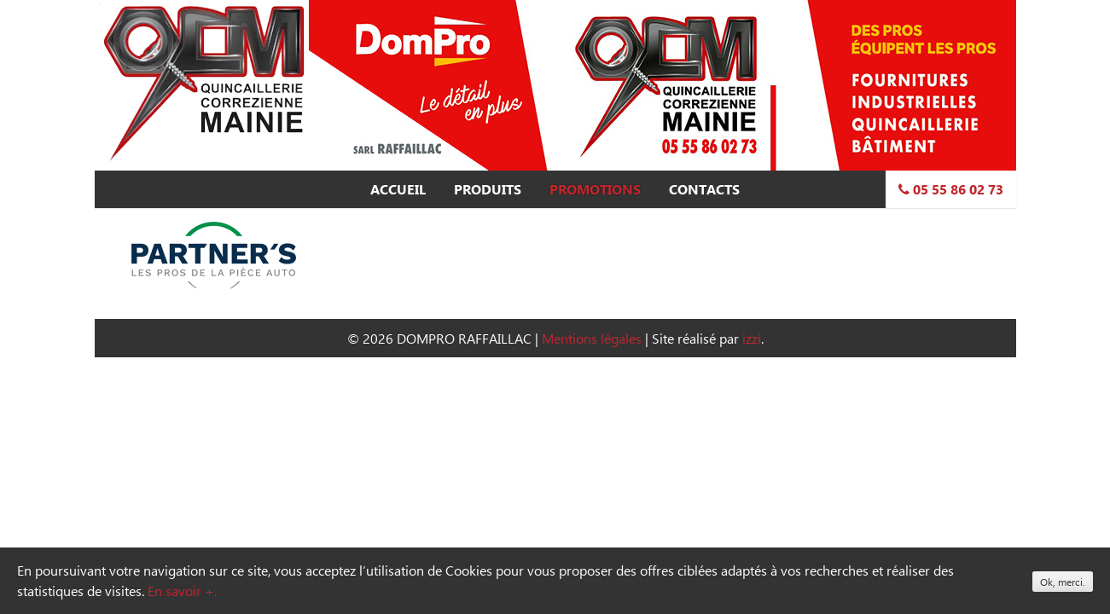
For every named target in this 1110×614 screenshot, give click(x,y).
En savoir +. (182, 591)
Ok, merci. (1062, 581)
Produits (487, 189)
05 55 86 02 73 (950, 189)
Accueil (398, 189)
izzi (751, 338)
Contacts (704, 189)
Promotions (595, 189)
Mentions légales (592, 338)
